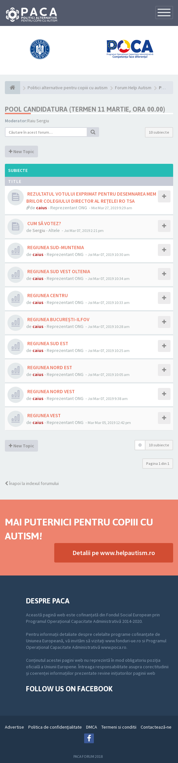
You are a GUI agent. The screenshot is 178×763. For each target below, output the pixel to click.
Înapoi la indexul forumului (32, 483)
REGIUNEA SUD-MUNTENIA (55, 247)
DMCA (91, 727)
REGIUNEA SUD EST (47, 343)
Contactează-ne (156, 727)
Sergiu (38, 230)
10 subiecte (159, 132)
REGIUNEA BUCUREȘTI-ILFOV (57, 319)
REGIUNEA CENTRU (47, 295)
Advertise (14, 727)
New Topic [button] (21, 151)
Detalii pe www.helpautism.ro (113, 553)
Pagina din (157, 463)
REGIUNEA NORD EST (49, 367)
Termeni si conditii (118, 727)
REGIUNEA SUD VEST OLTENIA (58, 271)
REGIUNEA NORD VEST (50, 391)
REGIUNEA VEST (43, 415)
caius (41, 208)
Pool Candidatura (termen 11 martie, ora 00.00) (85, 109)
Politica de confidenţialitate (55, 727)
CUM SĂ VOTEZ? (43, 223)
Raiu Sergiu (38, 121)
